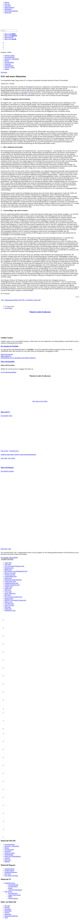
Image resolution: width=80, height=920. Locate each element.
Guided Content (9, 870)
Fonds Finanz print (10, 581)
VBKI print (8, 609)
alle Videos (11, 458)
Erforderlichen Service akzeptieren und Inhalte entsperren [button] (18, 358)
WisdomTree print (10, 610)
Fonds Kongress (13, 898)
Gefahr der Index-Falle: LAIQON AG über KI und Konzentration (18, 454)
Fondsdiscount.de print (11, 583)
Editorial (7, 861)
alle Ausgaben (13, 557)
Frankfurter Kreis (10, 883)
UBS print (8, 607)
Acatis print (8, 562)
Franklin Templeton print (12, 585)
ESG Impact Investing (11, 875)
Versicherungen (9, 62)
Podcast (7, 2)
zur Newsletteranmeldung (8, 372)
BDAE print (8, 569)
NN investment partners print (13, 597)
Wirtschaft (8, 64)
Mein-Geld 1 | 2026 (6, 549)
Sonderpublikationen (11, 872)
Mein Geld (11, 35)
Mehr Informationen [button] (7, 354)
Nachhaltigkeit (9, 66)
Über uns (7, 4)
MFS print (8, 595)
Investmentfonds (10, 57)
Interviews (8, 860)
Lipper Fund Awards (14, 895)
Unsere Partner (7, 559)
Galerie (7, 69)
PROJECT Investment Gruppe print (15, 600)
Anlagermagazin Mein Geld (12, 300)
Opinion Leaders (10, 55)
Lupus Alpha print (10, 593)
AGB (6, 917)
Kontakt (7, 907)
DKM (10, 896)
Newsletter (8, 6)
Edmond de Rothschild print (13, 580)
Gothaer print (9, 586)
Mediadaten (8, 9)
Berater (7, 60)
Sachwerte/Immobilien (15, 890)
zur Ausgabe (4, 557)
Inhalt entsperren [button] (6, 356)
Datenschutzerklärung (11, 11)
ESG (28, 90)
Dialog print (8, 578)
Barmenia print (9, 568)
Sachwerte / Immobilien (12, 59)
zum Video (4, 458)
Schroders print (9, 603)
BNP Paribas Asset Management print (16, 571)
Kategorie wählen (6, 52)
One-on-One (4, 451)
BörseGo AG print (10, 573)
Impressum (8, 12)
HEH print (8, 590)
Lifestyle (7, 858)
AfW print (8, 564)
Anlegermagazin (9, 869)
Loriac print (8, 591)
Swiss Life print (9, 605)
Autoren (7, 912)
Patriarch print (9, 598)
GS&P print (8, 588)
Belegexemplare (9, 7)
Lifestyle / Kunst (10, 67)
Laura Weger (8, 308)
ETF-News (8, 874)
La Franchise (29, 300)
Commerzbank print (11, 576)
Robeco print (8, 602)
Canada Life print (10, 574)
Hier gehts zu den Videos (39, 401)
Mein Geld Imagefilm (8, 361)
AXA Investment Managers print (14, 566)
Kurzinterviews (14, 451)
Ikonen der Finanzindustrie (13, 856)
